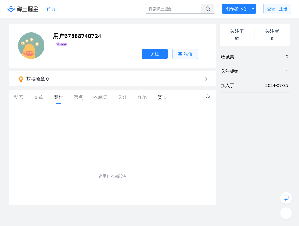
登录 (277, 9)
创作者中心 (236, 8)
